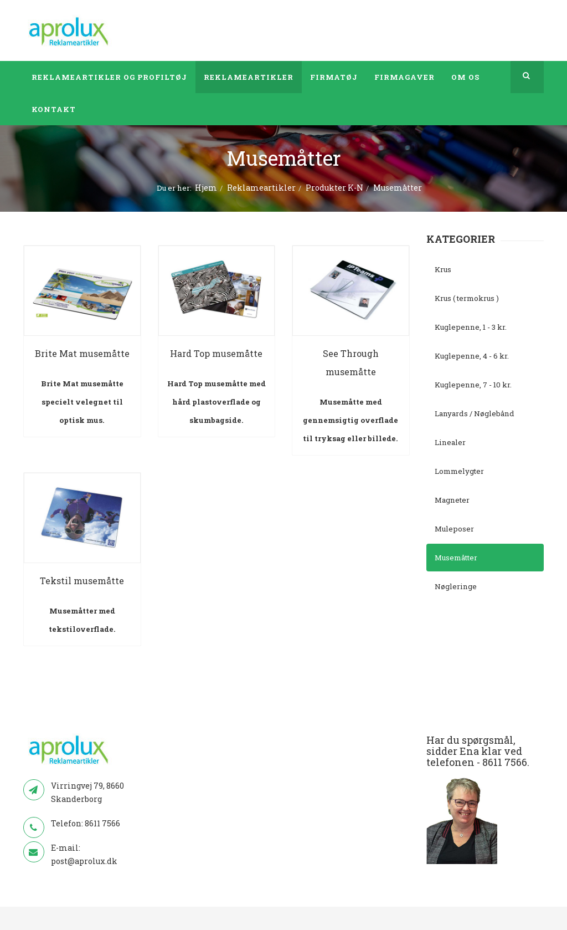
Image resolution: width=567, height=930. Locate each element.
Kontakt (54, 109)
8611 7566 (102, 823)
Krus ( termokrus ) (467, 298)
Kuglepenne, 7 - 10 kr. (473, 385)
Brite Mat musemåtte (82, 353)
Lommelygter (459, 471)
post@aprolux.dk (84, 861)
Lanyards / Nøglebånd (474, 413)
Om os (465, 77)
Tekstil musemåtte (82, 580)
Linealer (450, 442)
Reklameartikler (248, 77)
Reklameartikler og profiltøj (109, 77)
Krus (443, 269)
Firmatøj (334, 77)
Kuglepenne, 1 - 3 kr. (471, 327)
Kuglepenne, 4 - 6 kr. (472, 356)
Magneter (452, 500)
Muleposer (454, 529)
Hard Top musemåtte (216, 353)
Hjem (206, 187)
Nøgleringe (456, 586)
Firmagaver (404, 77)
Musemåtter (456, 558)
